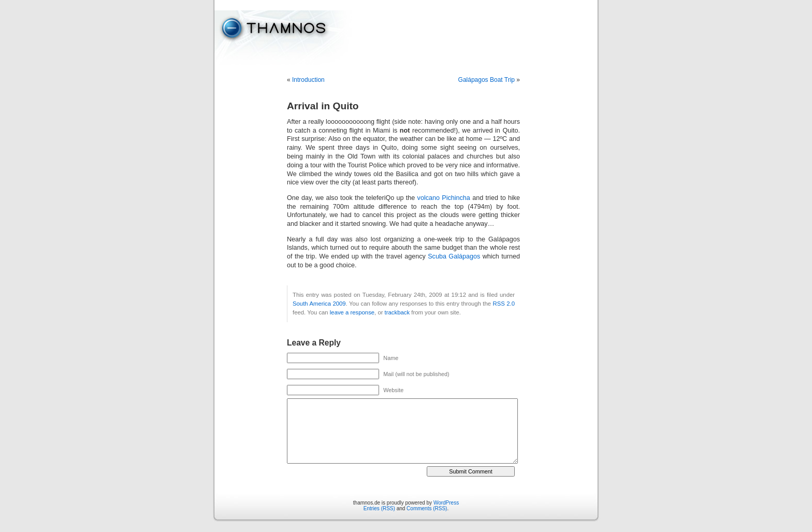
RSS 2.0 (504, 303)
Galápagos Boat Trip (486, 79)
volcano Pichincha (443, 198)
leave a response (352, 312)
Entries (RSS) (379, 508)
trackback (397, 312)
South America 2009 (319, 303)
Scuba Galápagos (454, 256)
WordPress (446, 503)
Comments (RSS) (427, 508)
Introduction (308, 79)
